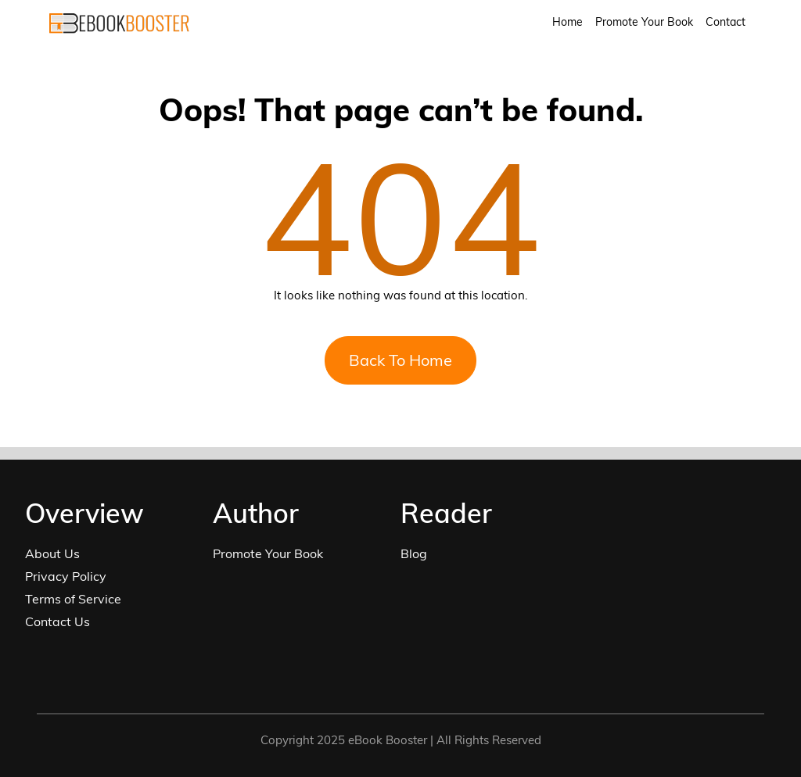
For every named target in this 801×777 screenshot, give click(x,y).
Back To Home (400, 360)
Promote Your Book (644, 22)
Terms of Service (73, 599)
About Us (52, 553)
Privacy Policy (65, 576)
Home (567, 22)
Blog (413, 553)
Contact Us (57, 621)
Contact (725, 22)
